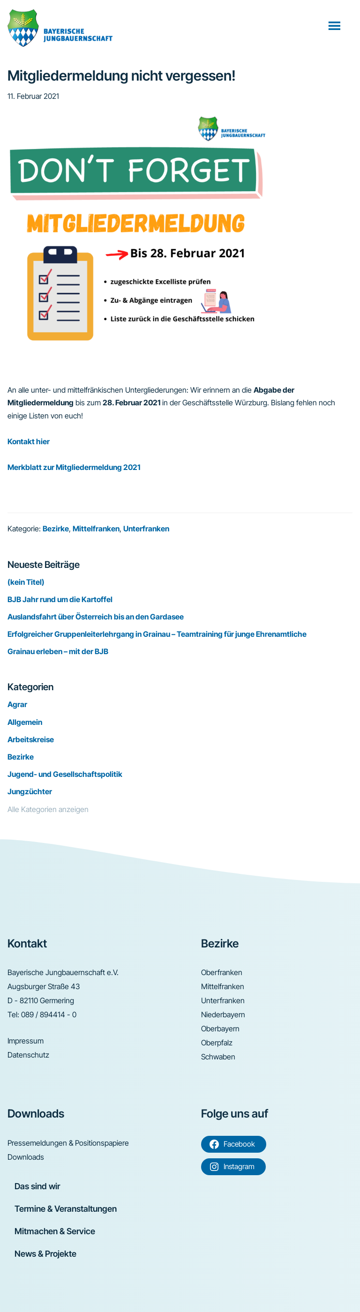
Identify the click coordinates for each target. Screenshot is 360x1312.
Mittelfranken (96, 528)
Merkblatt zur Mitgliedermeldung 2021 (74, 467)
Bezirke (56, 528)
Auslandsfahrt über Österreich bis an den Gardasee (96, 616)
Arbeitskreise (31, 739)
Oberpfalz (216, 1042)
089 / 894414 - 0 (48, 1014)
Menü (335, 25)
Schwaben (218, 1056)
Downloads (26, 1157)
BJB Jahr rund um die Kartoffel (60, 599)
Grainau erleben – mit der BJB (58, 651)
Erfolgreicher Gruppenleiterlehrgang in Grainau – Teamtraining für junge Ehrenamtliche (157, 634)
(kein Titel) (26, 582)
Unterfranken (146, 528)
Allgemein (25, 722)
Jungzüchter (30, 791)
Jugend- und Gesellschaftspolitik (65, 774)
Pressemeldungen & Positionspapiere (68, 1143)
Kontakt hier (29, 441)
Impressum (26, 1040)
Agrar (17, 704)
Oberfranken (221, 972)
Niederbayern (223, 1014)
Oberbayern (220, 1028)
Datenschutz (28, 1054)
